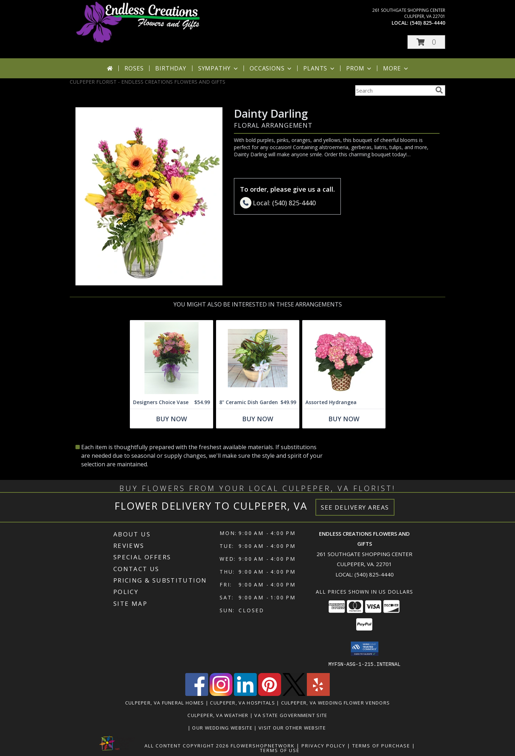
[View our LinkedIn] (245, 693)
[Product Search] (393, 90)
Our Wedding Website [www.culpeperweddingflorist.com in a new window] (223, 727)
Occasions (271, 68)
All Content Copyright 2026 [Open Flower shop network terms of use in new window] (186, 745)
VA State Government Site (290, 715)
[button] (426, 42)
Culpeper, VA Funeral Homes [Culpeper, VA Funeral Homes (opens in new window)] (164, 702)
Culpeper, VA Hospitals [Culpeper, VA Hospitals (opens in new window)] (242, 702)
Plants (319, 68)
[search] (439, 90)
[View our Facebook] (196, 693)
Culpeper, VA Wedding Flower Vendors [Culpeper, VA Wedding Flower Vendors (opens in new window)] (335, 702)
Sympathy (218, 68)
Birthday (170, 68)
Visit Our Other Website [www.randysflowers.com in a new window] (293, 727)
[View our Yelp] (318, 693)
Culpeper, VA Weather (217, 715)
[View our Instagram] (221, 693)
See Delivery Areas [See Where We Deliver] (355, 507)
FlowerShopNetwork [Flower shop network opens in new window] (263, 745)
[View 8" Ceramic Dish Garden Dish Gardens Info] (257, 358)
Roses (133, 68)
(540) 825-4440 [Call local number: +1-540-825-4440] (427, 22)
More (396, 68)
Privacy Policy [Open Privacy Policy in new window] (323, 745)
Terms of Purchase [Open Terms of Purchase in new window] (381, 745)
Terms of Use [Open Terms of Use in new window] (280, 750)
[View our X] (294, 693)
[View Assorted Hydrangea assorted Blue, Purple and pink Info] (344, 358)
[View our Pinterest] (269, 693)
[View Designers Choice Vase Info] (171, 358)
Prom (359, 68)
